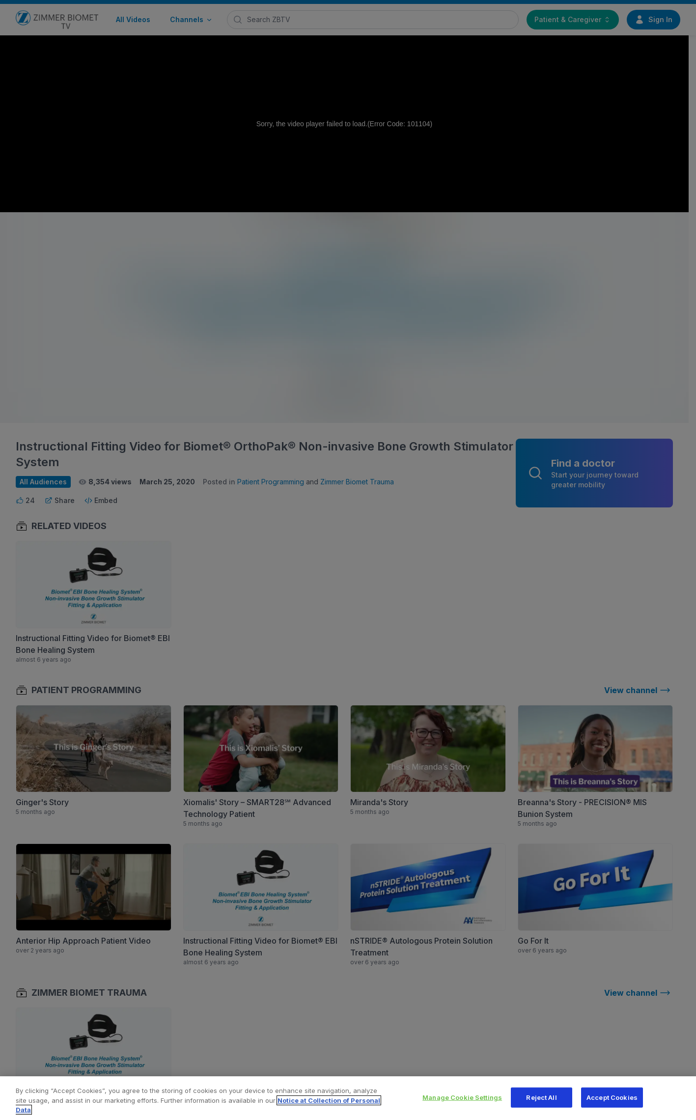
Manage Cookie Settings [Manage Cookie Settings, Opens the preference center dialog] (462, 1101)
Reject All (541, 1101)
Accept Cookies (612, 1101)
